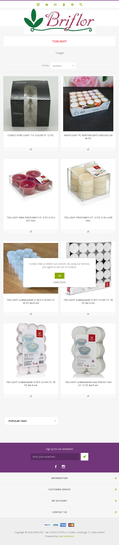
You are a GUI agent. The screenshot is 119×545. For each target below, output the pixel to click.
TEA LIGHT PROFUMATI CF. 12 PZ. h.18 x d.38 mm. (88, 219)
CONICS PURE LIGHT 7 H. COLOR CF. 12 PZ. (31, 135)
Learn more (59, 281)
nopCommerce (66, 536)
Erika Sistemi (98, 532)
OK (59, 275)
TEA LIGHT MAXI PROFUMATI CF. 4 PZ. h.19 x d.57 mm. (31, 219)
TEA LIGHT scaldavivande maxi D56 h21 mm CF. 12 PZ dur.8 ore (88, 384)
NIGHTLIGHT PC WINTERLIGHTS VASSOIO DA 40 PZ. (88, 137)
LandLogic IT (83, 532)
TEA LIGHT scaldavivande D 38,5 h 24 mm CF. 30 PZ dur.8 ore (31, 301)
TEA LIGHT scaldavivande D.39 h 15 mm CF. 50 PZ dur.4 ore (88, 301)
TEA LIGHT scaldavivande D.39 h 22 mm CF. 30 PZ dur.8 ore (30, 384)
